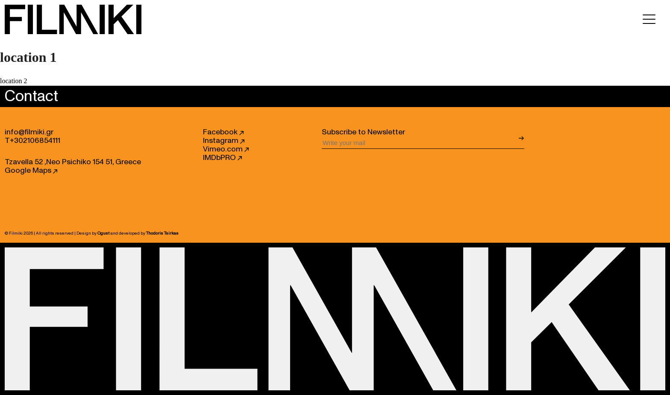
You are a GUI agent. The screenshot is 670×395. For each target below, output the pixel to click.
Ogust (103, 233)
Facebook (223, 132)
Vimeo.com (226, 149)
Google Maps (31, 170)
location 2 (13, 80)
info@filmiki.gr (29, 132)
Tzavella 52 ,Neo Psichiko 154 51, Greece (73, 162)
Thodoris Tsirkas (162, 233)
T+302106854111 (32, 141)
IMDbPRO (222, 158)
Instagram (223, 141)
